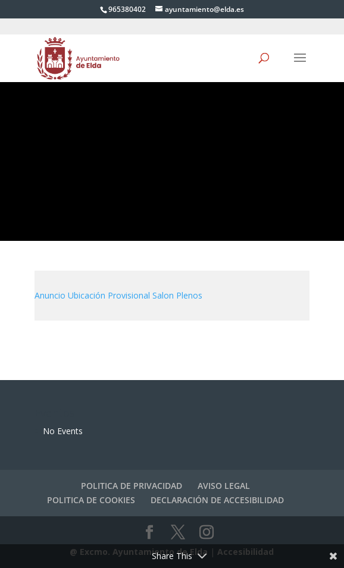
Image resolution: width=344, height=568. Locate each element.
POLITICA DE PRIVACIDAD (131, 485)
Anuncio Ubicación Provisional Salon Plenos (118, 295)
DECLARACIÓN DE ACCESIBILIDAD (217, 500)
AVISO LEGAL (224, 485)
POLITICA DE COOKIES (91, 500)
